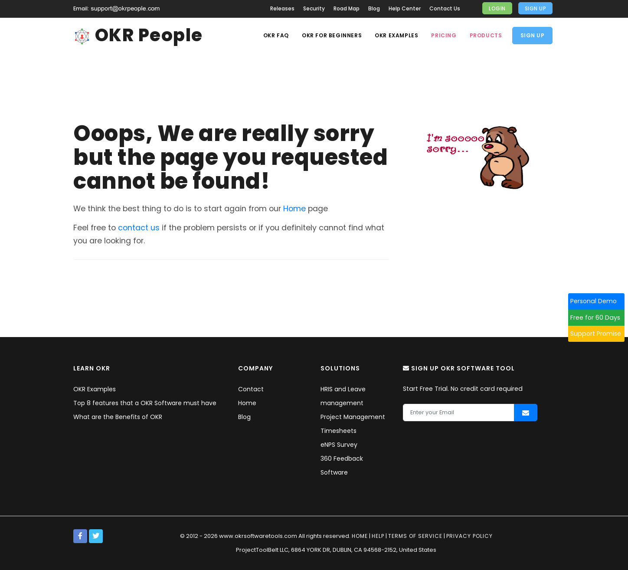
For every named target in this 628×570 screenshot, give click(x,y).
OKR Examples (396, 35)
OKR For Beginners (332, 35)
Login (497, 8)
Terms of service (415, 536)
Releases (282, 8)
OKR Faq (276, 35)
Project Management (353, 417)
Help (378, 536)
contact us (139, 228)
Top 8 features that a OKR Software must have (144, 403)
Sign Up (535, 8)
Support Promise (599, 333)
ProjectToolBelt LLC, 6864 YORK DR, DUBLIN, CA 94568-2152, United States (336, 550)
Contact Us (444, 8)
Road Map (347, 8)
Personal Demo (597, 301)
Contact (251, 389)
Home (294, 208)
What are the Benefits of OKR (117, 417)
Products (486, 35)
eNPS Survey (339, 444)
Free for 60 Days (599, 317)
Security (314, 8)
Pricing (443, 35)
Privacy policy (469, 536)
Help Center (405, 8)
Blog (374, 8)
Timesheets (339, 430)
